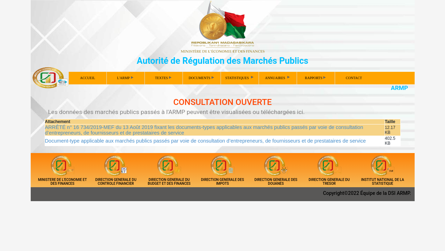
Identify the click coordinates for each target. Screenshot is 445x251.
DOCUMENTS (201, 78)
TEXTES (163, 78)
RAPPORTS (315, 78)
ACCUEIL (87, 78)
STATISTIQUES (239, 77)
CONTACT (354, 78)
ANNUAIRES (277, 77)
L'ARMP (125, 78)
